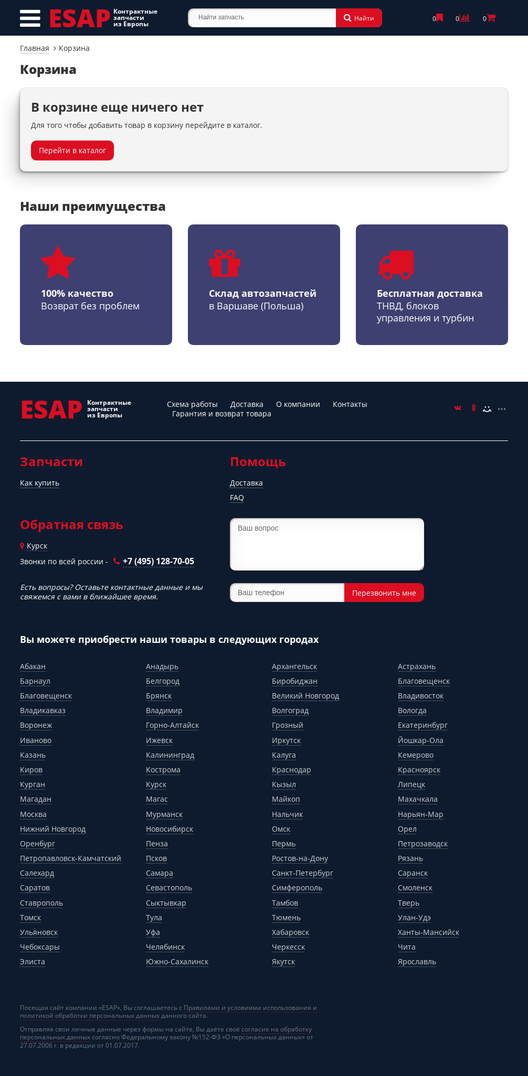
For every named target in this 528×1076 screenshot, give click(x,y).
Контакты (350, 404)
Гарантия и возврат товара (221, 413)
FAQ (237, 497)
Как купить (39, 483)
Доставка (246, 404)
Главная (34, 48)
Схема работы (192, 404)
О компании (298, 404)
